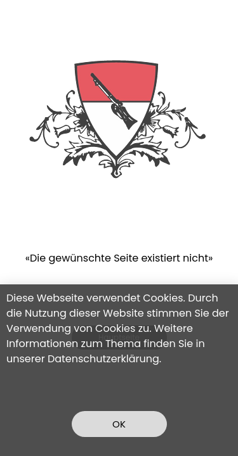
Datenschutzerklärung (103, 359)
